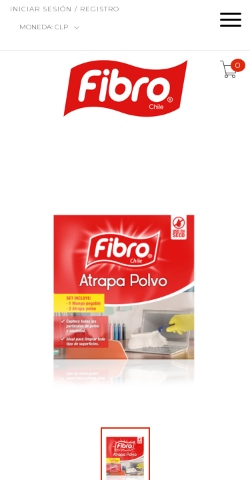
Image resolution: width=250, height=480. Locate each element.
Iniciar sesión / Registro (64, 9)
